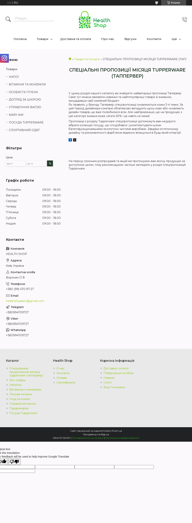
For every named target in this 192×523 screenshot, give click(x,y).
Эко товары (17, 380)
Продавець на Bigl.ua (96, 434)
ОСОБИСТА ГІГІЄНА (23, 92)
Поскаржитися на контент (88, 437)
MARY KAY (16, 115)
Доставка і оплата (116, 368)
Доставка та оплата (75, 39)
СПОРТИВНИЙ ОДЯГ (24, 130)
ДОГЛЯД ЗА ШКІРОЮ (25, 99)
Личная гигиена (20, 394)
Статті (107, 382)
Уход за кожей (19, 399)
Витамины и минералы (25, 389)
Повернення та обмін (118, 373)
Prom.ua (117, 430)
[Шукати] (8, 19)
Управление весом (22, 403)
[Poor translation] (14, 462)
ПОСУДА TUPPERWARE (26, 122)
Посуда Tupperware (23, 413)
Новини (108, 378)
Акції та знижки (114, 387)
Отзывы (61, 378)
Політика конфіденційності (122, 437)
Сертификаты (65, 382)
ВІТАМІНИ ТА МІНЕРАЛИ (27, 84)
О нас (60, 368)
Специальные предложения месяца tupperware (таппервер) (26, 372)
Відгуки (130, 39)
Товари (42, 39)
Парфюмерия (18, 408)
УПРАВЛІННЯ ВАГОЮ (25, 107)
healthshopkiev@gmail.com (25, 301)
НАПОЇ (14, 77)
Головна (20, 39)
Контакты (63, 373)
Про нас (107, 39)
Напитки (15, 385)
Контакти (154, 39)
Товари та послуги (87, 59)
